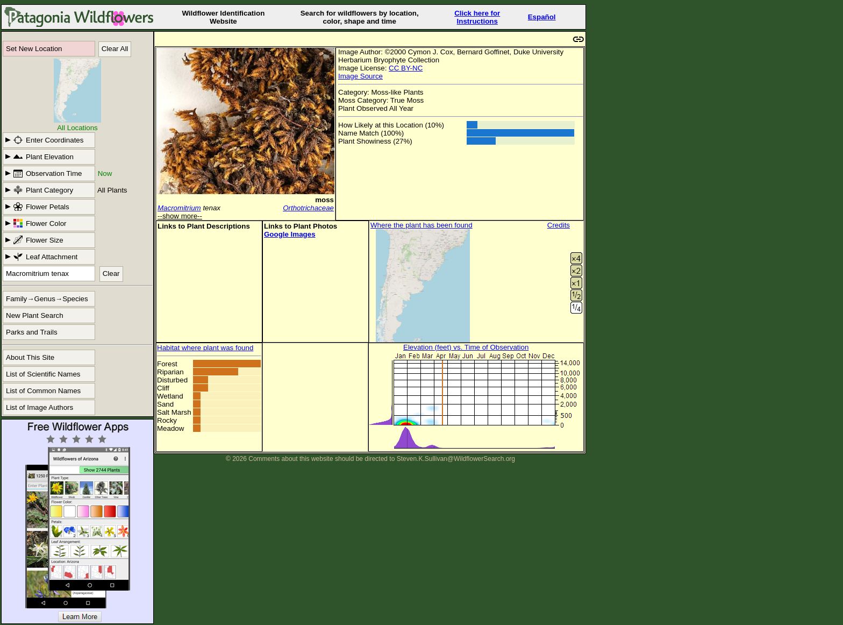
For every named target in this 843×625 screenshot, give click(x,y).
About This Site (30, 357)
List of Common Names (43, 391)
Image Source (360, 76)
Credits (558, 225)
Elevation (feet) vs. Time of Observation (465, 347)
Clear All (115, 49)
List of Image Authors (39, 407)
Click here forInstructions (477, 17)
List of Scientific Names (43, 374)
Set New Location (34, 49)
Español (542, 17)
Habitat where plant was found (205, 348)
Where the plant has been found (421, 225)
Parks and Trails (32, 332)
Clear (111, 273)
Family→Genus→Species (47, 299)
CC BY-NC (406, 68)
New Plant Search (34, 315)
